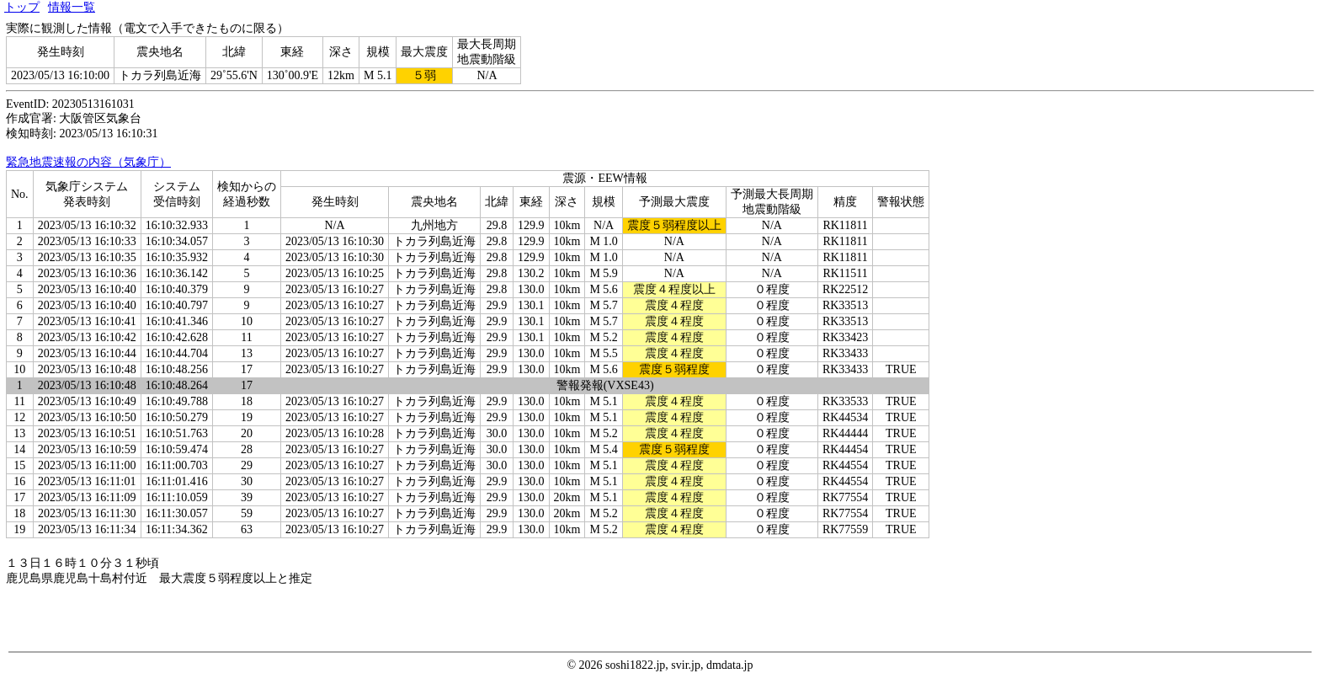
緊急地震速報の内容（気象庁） (88, 162)
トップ (22, 7)
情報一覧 (71, 7)
